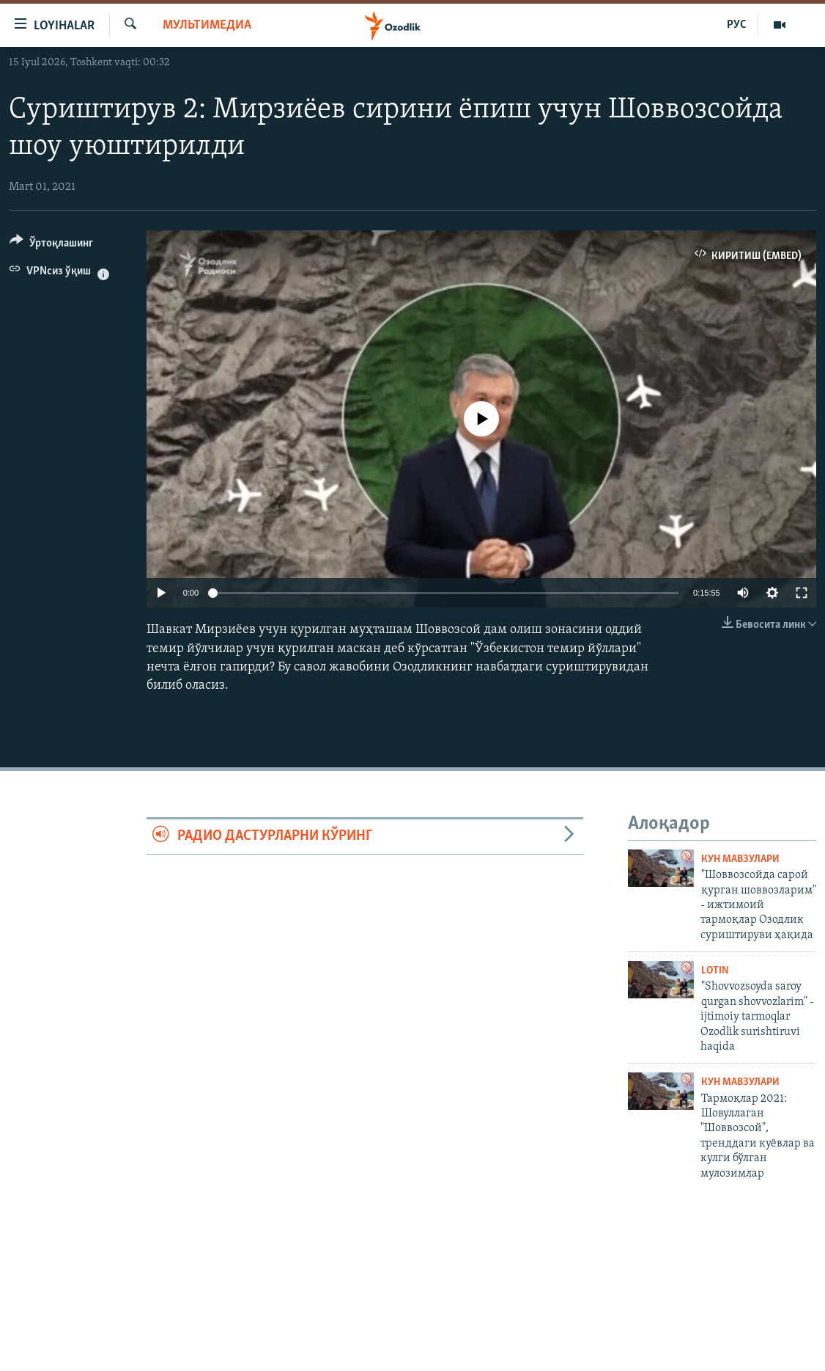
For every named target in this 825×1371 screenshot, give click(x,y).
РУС (737, 25)
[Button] (51, 245)
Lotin (714, 970)
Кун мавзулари (740, 859)
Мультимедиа (207, 25)
